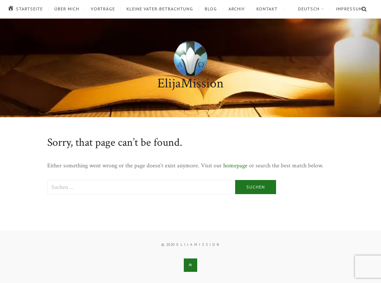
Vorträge (103, 9)
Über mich (66, 9)
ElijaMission (190, 83)
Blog (211, 9)
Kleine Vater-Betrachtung (160, 9)
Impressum (349, 9)
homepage (235, 166)
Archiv (236, 9)
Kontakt (267, 9)
